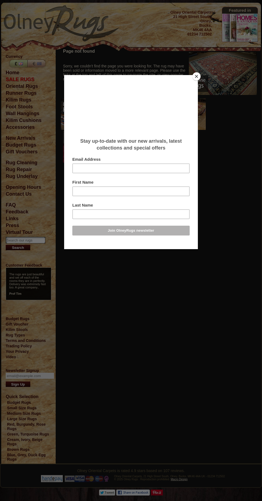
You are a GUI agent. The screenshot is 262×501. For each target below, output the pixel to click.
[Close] (196, 76)
